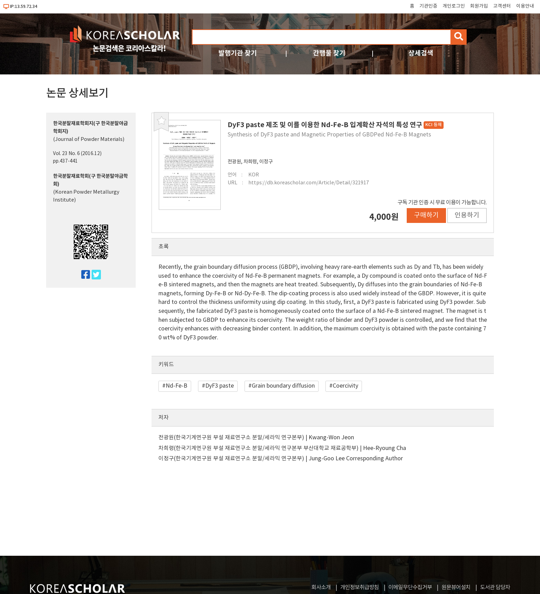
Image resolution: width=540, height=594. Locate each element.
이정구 (266, 162)
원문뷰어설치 (456, 587)
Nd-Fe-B (176, 386)
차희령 (250, 162)
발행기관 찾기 (237, 53)
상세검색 (420, 53)
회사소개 (321, 587)
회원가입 (479, 6)
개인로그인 (454, 6)
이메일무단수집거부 (410, 587)
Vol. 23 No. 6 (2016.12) (77, 153)
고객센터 (502, 6)
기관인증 (428, 6)
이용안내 (525, 6)
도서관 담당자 (495, 587)
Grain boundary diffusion (283, 386)
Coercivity (345, 386)
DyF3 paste (219, 386)
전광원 (234, 162)
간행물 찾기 (329, 53)
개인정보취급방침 (359, 587)
